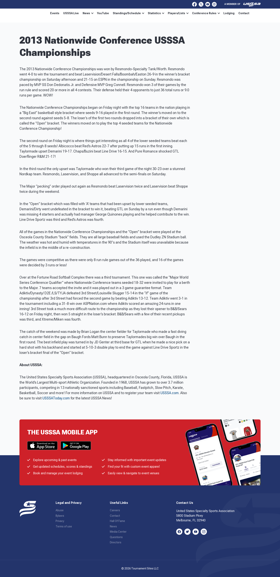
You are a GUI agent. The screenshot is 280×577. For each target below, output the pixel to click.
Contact (243, 13)
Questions (116, 537)
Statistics (156, 13)
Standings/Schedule (128, 13)
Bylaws (60, 515)
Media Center (118, 531)
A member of (242, 5)
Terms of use (64, 526)
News (88, 13)
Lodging (228, 13)
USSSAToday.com (56, 398)
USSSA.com (169, 393)
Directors (115, 542)
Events (54, 13)
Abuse (60, 510)
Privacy (60, 521)
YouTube (103, 13)
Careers (115, 510)
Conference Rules (206, 13)
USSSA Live (71, 13)
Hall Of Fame (117, 521)
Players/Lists (178, 13)
